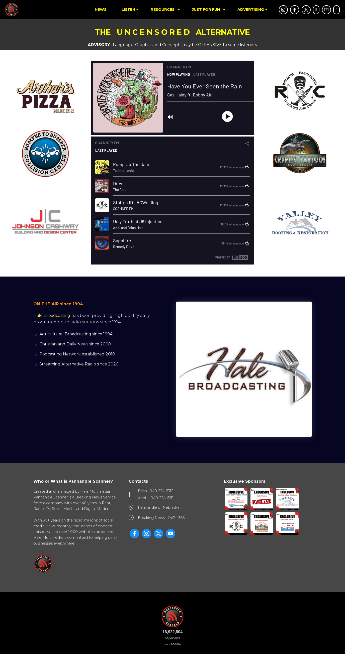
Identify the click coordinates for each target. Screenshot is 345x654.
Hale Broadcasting (51, 315)
